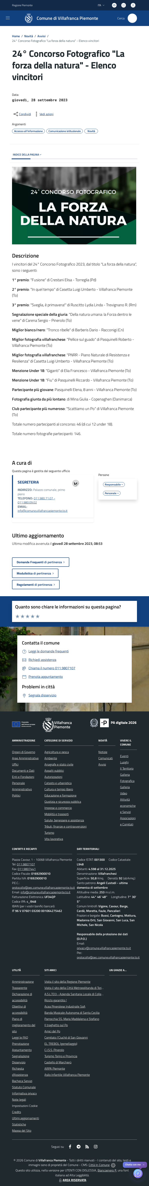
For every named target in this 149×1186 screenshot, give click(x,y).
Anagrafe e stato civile (58, 764)
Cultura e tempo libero (58, 789)
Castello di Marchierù (57, 1062)
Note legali (19, 1099)
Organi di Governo (23, 752)
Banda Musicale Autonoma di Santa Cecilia (72, 1012)
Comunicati (105, 758)
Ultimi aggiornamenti (25, 1118)
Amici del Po (52, 1031)
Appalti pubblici (54, 770)
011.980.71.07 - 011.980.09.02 (36, 500)
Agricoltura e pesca (56, 752)
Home (16, 36)
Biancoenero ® (107, 1170)
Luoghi (124, 762)
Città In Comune (99, 1165)
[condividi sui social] (22, 114)
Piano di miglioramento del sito (23, 1025)
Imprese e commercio (58, 807)
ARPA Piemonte (54, 1068)
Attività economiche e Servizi (128, 805)
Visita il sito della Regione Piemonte (67, 981)
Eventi (124, 756)
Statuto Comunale (24, 1087)
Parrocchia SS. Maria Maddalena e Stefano (71, 1018)
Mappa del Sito (21, 1130)
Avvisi (41, 36)
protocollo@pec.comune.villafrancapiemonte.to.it (43, 887)
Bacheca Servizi (22, 1081)
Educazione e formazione (60, 795)
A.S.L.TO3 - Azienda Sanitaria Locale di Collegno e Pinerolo (82, 994)
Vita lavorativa (53, 839)
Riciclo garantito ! (55, 1000)
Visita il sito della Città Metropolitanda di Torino (74, 987)
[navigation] (7, 18)
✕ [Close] (144, 1165)
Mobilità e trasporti (56, 814)
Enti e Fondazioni (23, 776)
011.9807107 (26, 864)
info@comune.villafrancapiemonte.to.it (43, 510)
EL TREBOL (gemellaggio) (60, 1043)
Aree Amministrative (25, 758)
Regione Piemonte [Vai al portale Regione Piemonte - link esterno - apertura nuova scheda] (22, 5)
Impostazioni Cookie (25, 1105)
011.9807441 (27, 869)
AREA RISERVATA (72, 1180)
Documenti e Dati (23, 770)
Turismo (49, 832)
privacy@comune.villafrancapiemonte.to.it (104, 948)
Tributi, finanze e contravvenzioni (65, 826)
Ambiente (50, 758)
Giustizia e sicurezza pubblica (62, 801)
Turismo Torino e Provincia (60, 1056)
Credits (16, 1112)
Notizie (102, 752)
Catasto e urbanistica (58, 783)
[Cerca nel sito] (132, 18)
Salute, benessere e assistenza (64, 820)
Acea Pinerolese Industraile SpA (64, 1006)
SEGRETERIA (28, 482)
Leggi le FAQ (20, 1037)
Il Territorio (126, 768)
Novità (28, 36)
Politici (16, 795)
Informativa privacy (24, 1093)
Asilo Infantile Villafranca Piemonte (67, 1074)
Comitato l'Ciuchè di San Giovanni (66, 1037)
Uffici (15, 764)
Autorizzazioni (53, 776)
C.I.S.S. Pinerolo (54, 1050)
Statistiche (19, 1124)
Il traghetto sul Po (56, 1025)
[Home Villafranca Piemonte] (59, 18)
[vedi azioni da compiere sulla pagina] (43, 114)
